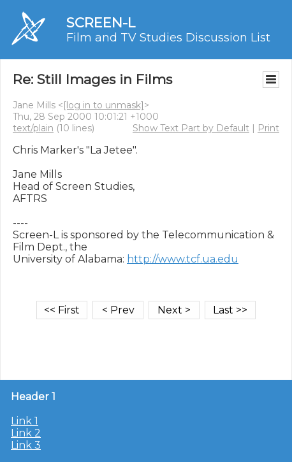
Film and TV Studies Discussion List (168, 38)
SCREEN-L (100, 23)
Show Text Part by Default (191, 128)
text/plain (33, 128)
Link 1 (24, 421)
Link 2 (26, 433)
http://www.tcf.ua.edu (182, 259)
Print (268, 128)
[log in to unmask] (103, 105)
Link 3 (26, 445)
